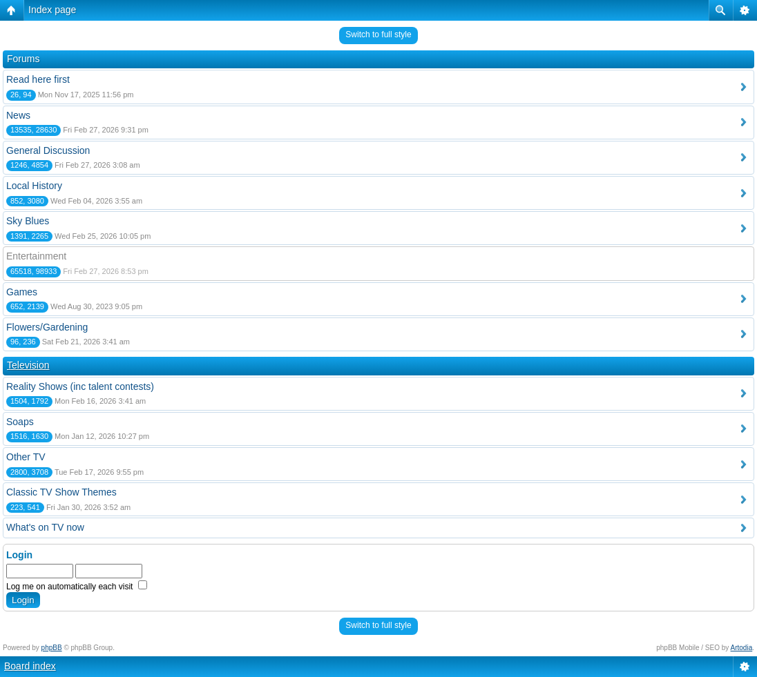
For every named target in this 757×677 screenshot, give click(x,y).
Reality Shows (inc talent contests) (80, 386)
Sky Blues (27, 220)
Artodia (742, 647)
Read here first (38, 79)
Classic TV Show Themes (61, 492)
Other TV (26, 456)
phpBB (51, 647)
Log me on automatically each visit (76, 586)
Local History (34, 185)
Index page (52, 9)
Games (21, 291)
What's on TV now (45, 527)
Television (28, 365)
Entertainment (36, 256)
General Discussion (48, 150)
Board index (30, 665)
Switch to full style (378, 34)
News (18, 115)
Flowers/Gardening (47, 327)
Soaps (20, 421)
